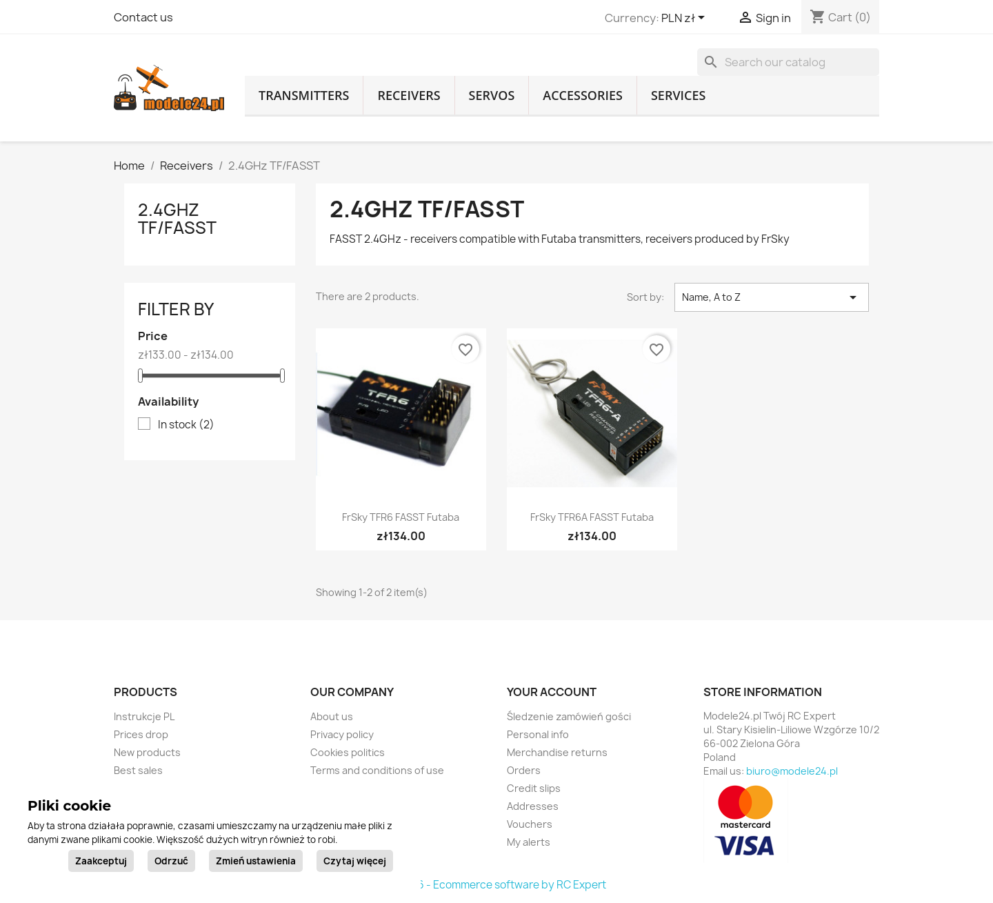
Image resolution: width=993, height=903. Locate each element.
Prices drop (141, 734)
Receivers (408, 95)
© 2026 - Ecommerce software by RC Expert (496, 884)
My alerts (528, 842)
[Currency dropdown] (685, 18)
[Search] (788, 62)
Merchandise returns (557, 752)
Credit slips (534, 788)
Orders (524, 770)
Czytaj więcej (354, 861)
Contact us (143, 17)
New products (147, 752)
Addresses (533, 806)
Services (678, 95)
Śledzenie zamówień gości (569, 716)
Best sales (138, 770)
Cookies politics (347, 752)
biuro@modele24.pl (792, 770)
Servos (492, 95)
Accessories (583, 95)
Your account (551, 691)
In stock (186, 425)
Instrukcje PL (144, 716)
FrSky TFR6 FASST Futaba (400, 517)
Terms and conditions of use (377, 770)
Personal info (538, 734)
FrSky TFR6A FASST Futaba (592, 517)
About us (331, 716)
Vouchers (529, 824)
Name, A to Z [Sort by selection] (771, 297)
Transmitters (304, 95)
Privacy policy (342, 734)
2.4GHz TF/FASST (177, 218)
